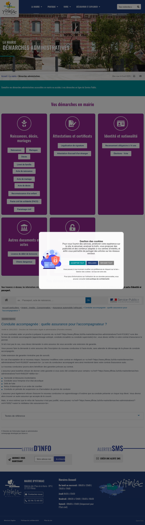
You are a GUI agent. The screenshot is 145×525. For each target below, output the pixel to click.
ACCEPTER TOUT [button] (77, 263)
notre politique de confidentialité (97, 279)
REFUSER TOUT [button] (106, 263)
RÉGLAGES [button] (92, 263)
